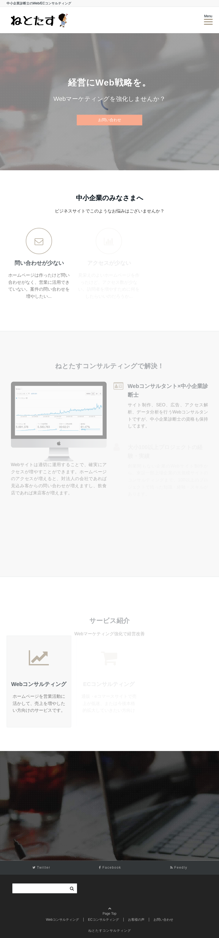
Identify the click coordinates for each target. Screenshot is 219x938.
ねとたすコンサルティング (109, 931)
